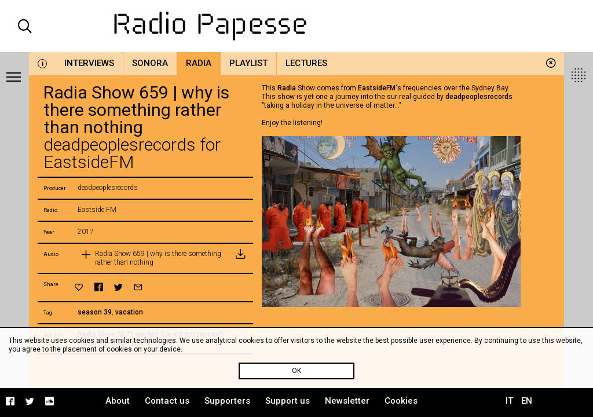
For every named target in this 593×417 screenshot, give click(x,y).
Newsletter (347, 401)
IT (509, 401)
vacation (129, 312)
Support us (287, 401)
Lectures (306, 63)
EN (526, 401)
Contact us (167, 401)
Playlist (248, 63)
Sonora (150, 63)
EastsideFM (377, 88)
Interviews (89, 63)
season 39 (95, 312)
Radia (198, 63)
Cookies (401, 401)
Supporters (227, 401)
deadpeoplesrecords (479, 97)
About (117, 401)
